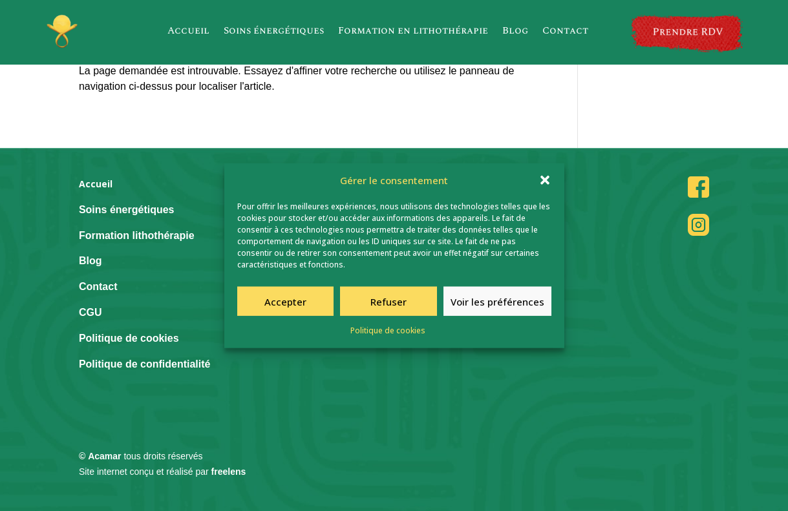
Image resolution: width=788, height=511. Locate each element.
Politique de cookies (387, 334)
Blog (515, 30)
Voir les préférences (497, 304)
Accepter (285, 304)
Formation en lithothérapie (413, 30)
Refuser (388, 304)
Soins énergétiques (274, 30)
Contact (565, 30)
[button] (544, 184)
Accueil (188, 30)
